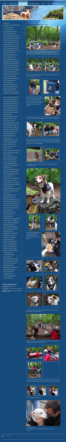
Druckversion (5, 436)
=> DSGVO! (8, 291)
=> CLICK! (5, 289)
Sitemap (9, 436)
